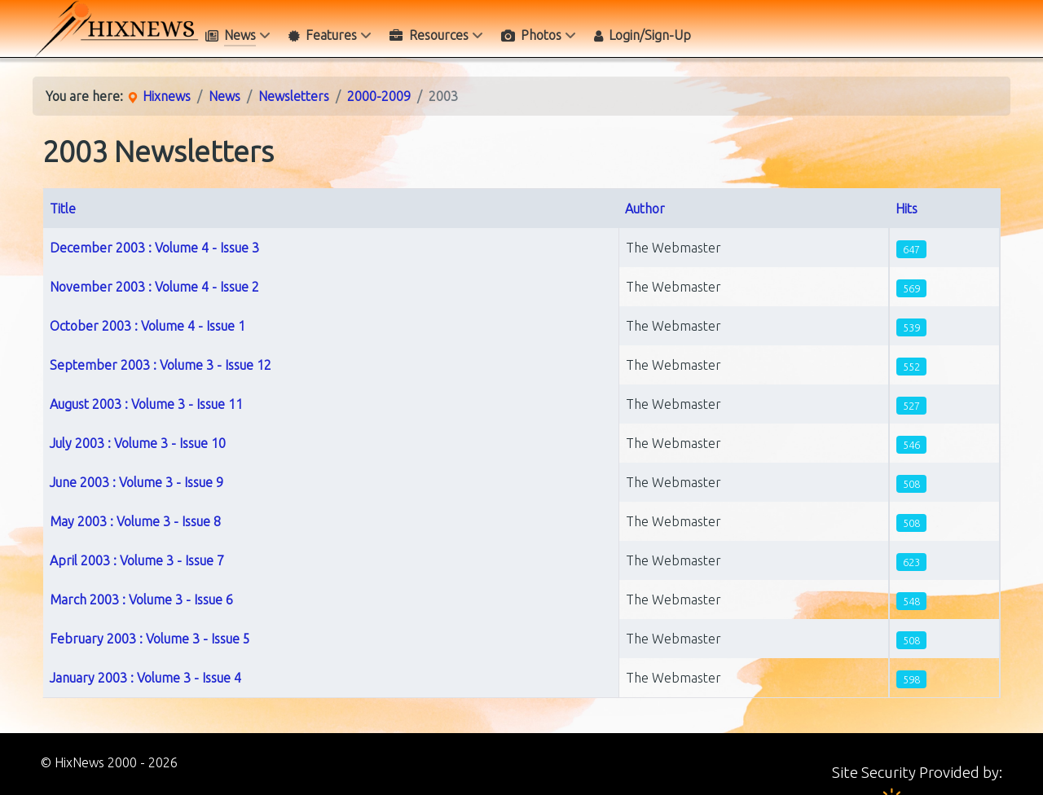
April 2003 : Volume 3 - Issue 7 (137, 560)
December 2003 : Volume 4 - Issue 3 (154, 247)
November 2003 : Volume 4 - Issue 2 (154, 286)
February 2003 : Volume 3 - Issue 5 (150, 638)
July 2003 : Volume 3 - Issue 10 (138, 443)
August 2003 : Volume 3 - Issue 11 (146, 404)
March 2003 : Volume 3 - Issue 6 (141, 599)
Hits (907, 208)
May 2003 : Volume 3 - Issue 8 (135, 521)
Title (63, 208)
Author (645, 208)
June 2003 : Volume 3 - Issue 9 (136, 482)
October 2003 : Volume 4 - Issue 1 (147, 325)
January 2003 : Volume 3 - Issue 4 (145, 677)
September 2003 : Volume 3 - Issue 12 (160, 365)
